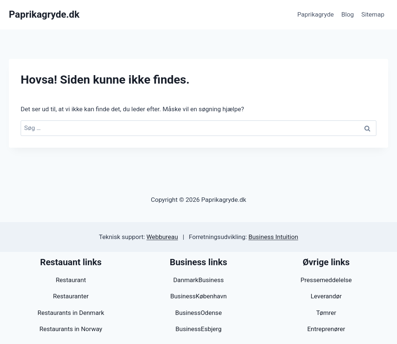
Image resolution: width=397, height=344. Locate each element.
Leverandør (326, 296)
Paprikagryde (315, 14)
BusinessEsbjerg (198, 329)
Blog (347, 14)
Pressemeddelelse (326, 280)
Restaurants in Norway (70, 329)
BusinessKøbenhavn (198, 296)
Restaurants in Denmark (71, 312)
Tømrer (326, 312)
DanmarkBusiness (198, 280)
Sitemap (372, 14)
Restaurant (71, 280)
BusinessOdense (198, 312)
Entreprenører (326, 329)
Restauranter (71, 296)
